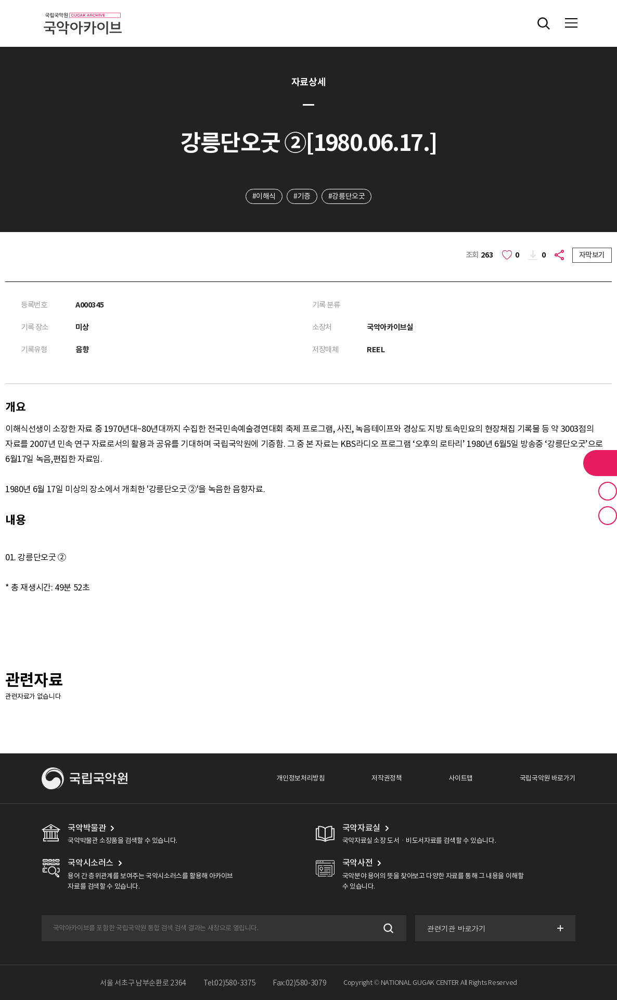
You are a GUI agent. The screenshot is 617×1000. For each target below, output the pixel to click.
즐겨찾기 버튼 (607, 491)
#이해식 (264, 196)
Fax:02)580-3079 (300, 983)
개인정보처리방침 (300, 778)
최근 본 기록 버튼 (607, 515)
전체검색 (544, 23)
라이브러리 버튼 (600, 463)
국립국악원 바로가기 (547, 778)
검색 (387, 927)
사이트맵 (460, 778)
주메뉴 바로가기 (0, 0)
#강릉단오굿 (346, 196)
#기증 (302, 196)
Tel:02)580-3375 (229, 983)
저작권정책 (386, 778)
